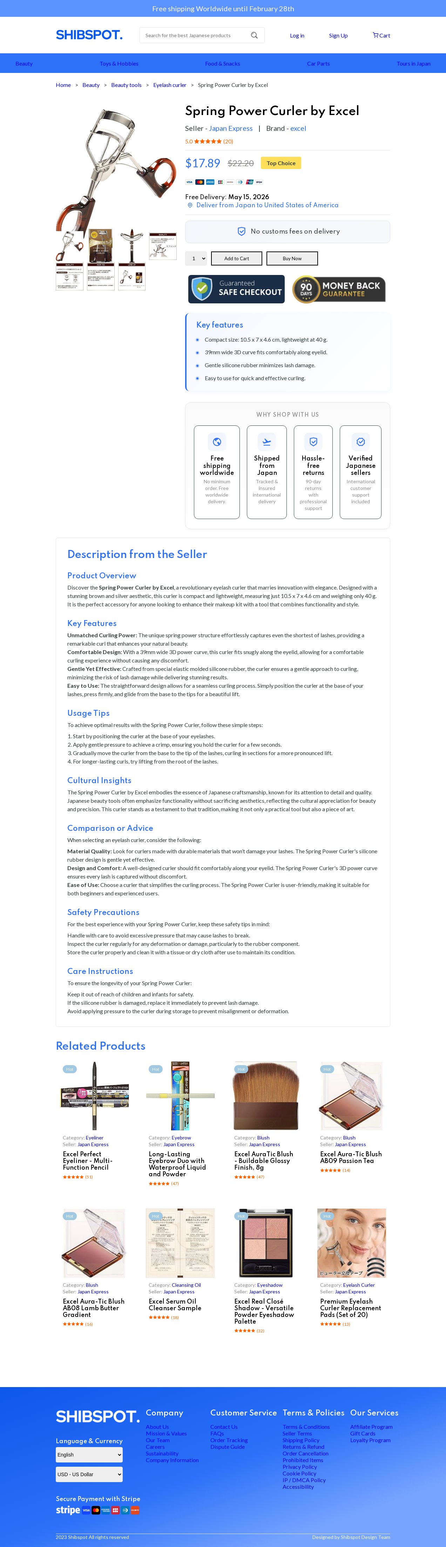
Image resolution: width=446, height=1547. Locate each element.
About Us (157, 1400)
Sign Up (338, 35)
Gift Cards (363, 1412)
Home (63, 84)
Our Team (158, 1424)
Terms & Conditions (306, 1400)
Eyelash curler (170, 84)
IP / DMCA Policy (304, 1498)
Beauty (24, 63)
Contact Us (224, 1400)
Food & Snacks (222, 63)
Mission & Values (166, 1412)
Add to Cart (237, 258)
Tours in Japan (414, 63)
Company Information (172, 1461)
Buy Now (292, 258)
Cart (381, 35)
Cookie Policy (299, 1486)
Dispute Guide (227, 1437)
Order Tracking (229, 1424)
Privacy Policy (300, 1474)
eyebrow (181, 1137)
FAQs (217, 1412)
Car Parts (318, 63)
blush (264, 1137)
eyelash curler (359, 1284)
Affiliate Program (371, 1400)
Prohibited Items (303, 1461)
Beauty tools (126, 84)
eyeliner (95, 1137)
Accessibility (298, 1510)
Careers (155, 1437)
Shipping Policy (301, 1424)
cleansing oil (186, 1284)
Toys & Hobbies (119, 63)
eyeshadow (270, 1284)
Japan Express (231, 128)
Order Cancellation (306, 1449)
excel (298, 128)
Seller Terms (297, 1412)
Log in (296, 35)
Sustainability (162, 1449)
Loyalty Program (370, 1424)
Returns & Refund (303, 1437)
